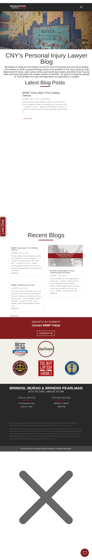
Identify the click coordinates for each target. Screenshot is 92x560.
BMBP (26, 99)
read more (14, 273)
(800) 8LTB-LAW (55, 391)
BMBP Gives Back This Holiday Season (41, 94)
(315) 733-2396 (36, 391)
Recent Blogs (45, 99)
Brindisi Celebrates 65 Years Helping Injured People (62, 271)
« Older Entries (27, 118)
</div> (15, 551)
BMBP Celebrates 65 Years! (23, 285)
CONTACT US (46, 333)
